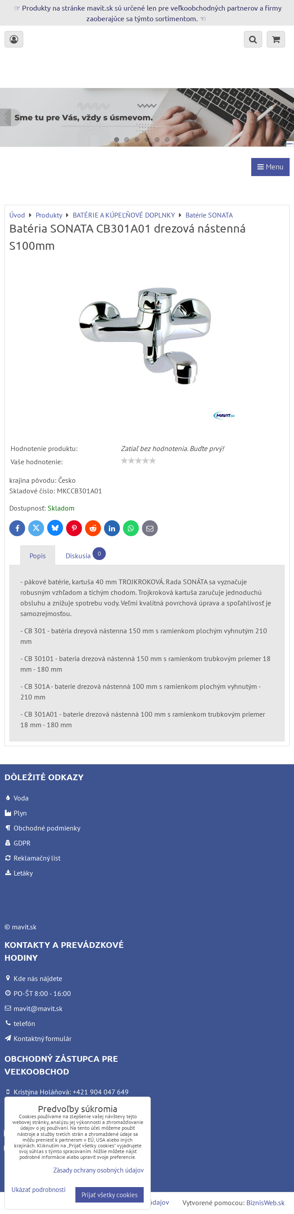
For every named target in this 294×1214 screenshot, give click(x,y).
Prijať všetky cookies (110, 1195)
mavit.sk (24, 926)
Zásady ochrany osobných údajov (98, 1170)
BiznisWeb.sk (265, 1202)
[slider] (138, 460)
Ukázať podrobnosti (38, 1190)
